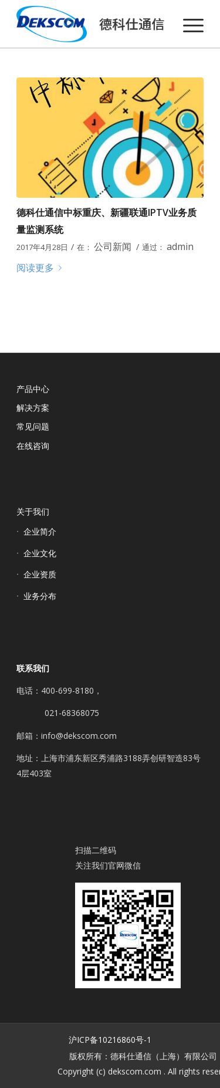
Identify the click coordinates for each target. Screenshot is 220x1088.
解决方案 (32, 407)
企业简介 (39, 531)
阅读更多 (41, 267)
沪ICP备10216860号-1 (110, 1039)
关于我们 (32, 511)
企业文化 (39, 553)
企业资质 (39, 574)
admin (180, 246)
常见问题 (32, 426)
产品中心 (32, 388)
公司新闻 (112, 246)
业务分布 (39, 596)
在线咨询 (32, 445)
